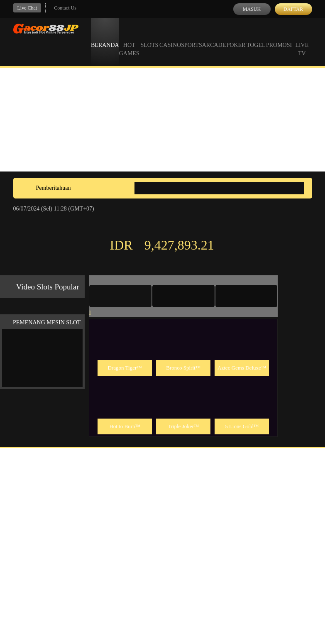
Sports (191, 37)
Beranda (105, 37)
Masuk (252, 9)
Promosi (279, 37)
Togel (256, 37)
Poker (235, 37)
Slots (149, 37)
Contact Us (65, 8)
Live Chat (27, 8)
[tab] (120, 296)
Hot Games (129, 41)
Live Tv (301, 41)
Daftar (293, 9)
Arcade (214, 37)
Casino (170, 37)
